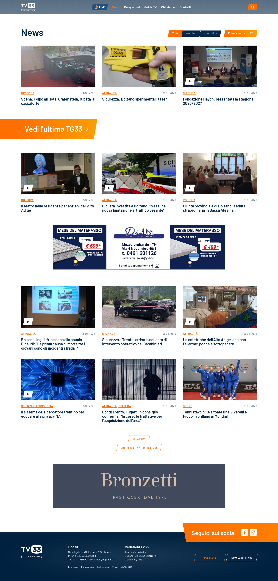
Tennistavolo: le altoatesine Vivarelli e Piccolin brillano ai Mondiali (215, 414)
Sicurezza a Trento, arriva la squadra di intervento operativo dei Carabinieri (134, 341)
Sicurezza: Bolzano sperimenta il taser (134, 98)
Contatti (185, 7)
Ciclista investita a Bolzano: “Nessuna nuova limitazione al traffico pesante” (134, 208)
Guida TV (150, 7)
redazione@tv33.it (134, 559)
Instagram (253, 532)
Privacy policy (87, 566)
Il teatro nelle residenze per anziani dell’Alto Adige (57, 208)
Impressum (73, 566)
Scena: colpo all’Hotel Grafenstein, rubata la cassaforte (57, 101)
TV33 (28, 7)
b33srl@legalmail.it (104, 559)
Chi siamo (168, 7)
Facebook (244, 532)
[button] (252, 7)
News (116, 7)
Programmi (132, 7)
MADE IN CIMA (125, 567)
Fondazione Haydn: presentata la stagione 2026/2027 (218, 101)
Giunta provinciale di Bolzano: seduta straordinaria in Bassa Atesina (214, 208)
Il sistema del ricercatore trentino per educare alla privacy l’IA (52, 414)
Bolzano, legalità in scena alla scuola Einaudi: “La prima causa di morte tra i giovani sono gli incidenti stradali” (53, 344)
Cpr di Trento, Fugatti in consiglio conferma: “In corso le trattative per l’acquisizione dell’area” (132, 416)
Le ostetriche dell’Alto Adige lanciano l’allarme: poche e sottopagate (214, 341)
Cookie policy (103, 566)
